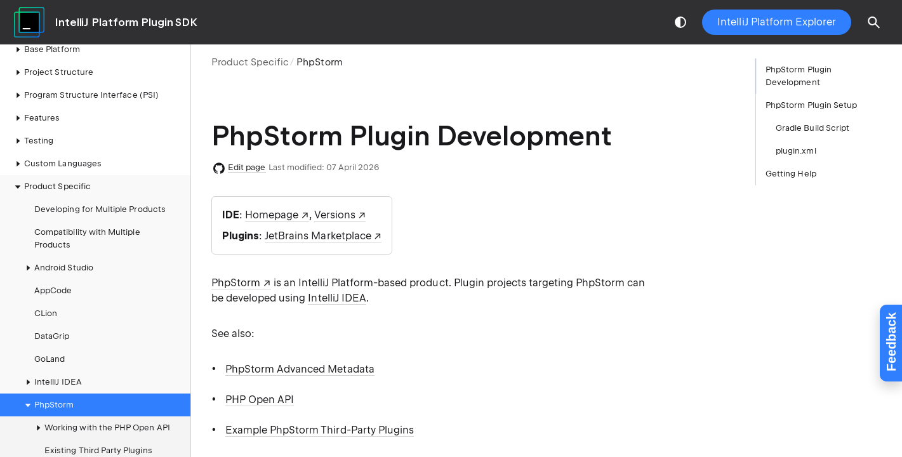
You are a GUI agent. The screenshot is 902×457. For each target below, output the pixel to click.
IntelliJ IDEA (52, 382)
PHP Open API (259, 400)
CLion (45, 313)
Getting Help (791, 173)
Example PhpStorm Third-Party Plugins (319, 430)
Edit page (247, 167)
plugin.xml (796, 151)
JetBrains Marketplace (318, 236)
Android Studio (57, 268)
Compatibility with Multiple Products (87, 238)
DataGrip (51, 336)
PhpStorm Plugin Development (799, 76)
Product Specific (250, 62)
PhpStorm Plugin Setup (811, 105)
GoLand (49, 359)
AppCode (53, 290)
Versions (334, 215)
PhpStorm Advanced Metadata (300, 369)
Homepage (271, 215)
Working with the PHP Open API (101, 427)
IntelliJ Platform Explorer (776, 22)
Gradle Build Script (812, 128)
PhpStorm (48, 405)
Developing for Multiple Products (100, 209)
